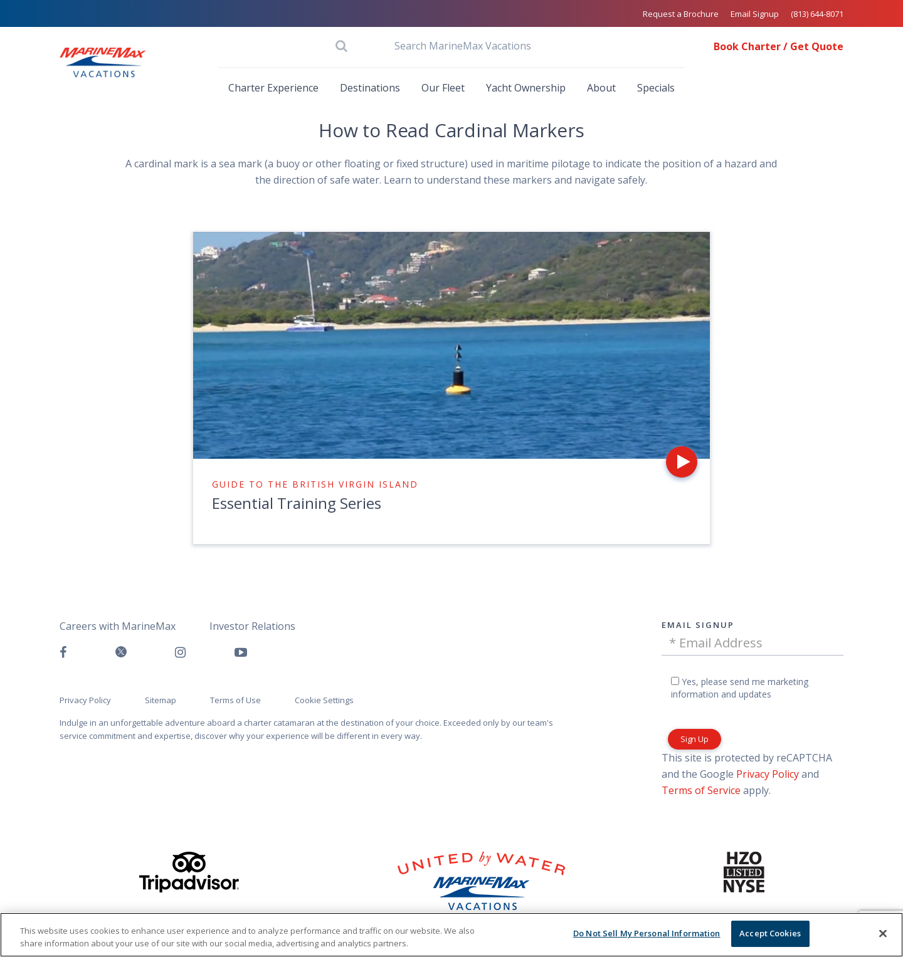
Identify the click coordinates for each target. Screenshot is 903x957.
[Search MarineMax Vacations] (451, 46)
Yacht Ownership (526, 88)
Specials (656, 88)
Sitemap (160, 700)
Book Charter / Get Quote (778, 46)
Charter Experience (273, 88)
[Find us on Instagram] (180, 652)
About (601, 88)
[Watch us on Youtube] (241, 652)
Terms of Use (235, 700)
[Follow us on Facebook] (63, 652)
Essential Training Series (296, 503)
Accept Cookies (770, 933)
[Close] (883, 933)
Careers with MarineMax (118, 626)
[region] (451, 935)
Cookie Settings (324, 700)
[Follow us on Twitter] (121, 652)
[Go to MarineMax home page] (103, 62)
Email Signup (755, 13)
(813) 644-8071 (817, 13)
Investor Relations (252, 626)
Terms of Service (701, 790)
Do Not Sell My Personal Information (647, 933)
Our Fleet (443, 88)
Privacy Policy (767, 774)
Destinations (370, 88)
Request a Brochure (681, 13)
